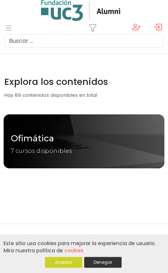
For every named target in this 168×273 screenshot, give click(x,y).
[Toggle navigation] (92, 28)
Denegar (103, 263)
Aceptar (63, 263)
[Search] (84, 41)
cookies (73, 251)
